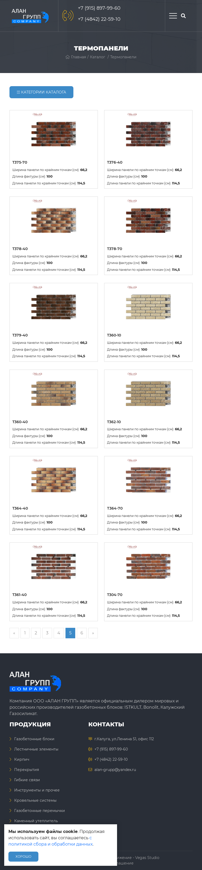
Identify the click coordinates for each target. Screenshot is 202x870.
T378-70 (114, 248)
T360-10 (114, 335)
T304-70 (114, 594)
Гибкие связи (27, 780)
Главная (75, 57)
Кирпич (21, 759)
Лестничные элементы (36, 749)
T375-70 (19, 162)
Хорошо (23, 856)
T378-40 (20, 248)
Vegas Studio (147, 857)
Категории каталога (41, 92)
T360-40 (20, 422)
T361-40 (19, 594)
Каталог (97, 57)
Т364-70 (115, 508)
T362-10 (114, 422)
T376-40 (114, 162)
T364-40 (20, 508)
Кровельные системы (35, 800)
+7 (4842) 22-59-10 (99, 19)
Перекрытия (26, 769)
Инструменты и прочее (37, 790)
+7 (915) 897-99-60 (99, 8)
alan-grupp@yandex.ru (115, 769)
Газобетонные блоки (34, 739)
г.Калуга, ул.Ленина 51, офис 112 (124, 739)
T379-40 (20, 335)
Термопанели (123, 57)
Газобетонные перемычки (39, 810)
